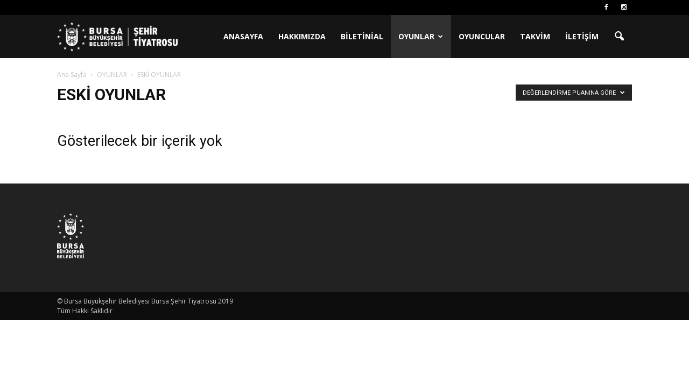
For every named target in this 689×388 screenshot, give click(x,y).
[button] (619, 37)
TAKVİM (535, 36)
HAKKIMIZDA (302, 36)
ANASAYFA (243, 36)
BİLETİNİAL (362, 36)
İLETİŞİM (582, 36)
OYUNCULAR (482, 36)
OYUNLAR (420, 36)
